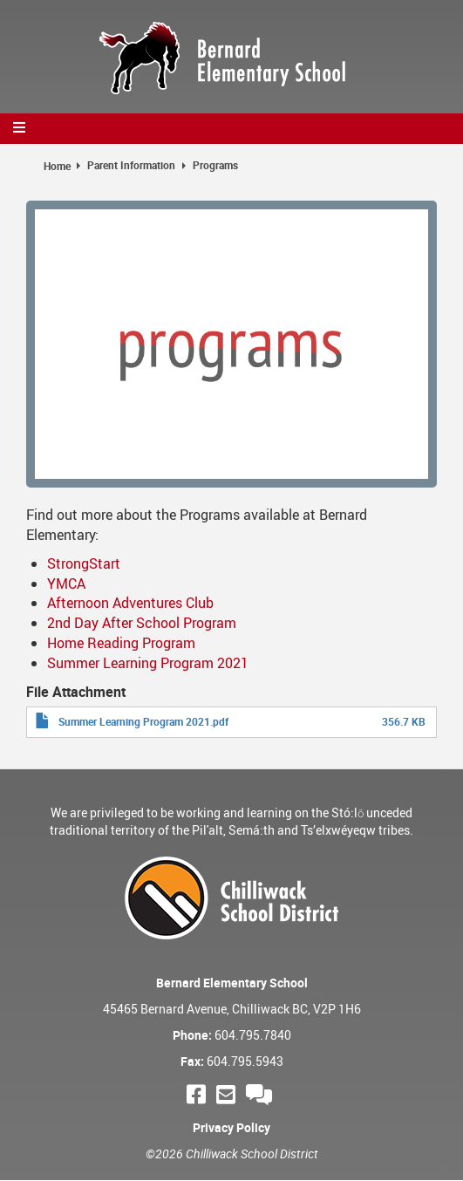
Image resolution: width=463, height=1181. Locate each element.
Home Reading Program (121, 642)
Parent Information (131, 165)
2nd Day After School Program (141, 622)
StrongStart (83, 563)
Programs (215, 165)
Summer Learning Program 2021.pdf (143, 721)
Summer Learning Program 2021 (148, 662)
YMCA (66, 583)
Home (57, 166)
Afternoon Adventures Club (130, 602)
